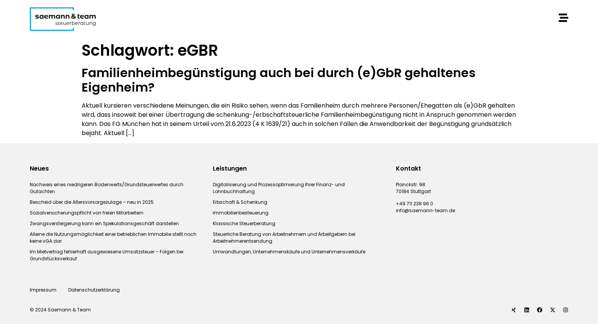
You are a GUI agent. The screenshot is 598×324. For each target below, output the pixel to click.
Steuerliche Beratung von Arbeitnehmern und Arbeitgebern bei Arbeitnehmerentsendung (284, 237)
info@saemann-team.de (425, 210)
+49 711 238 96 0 (414, 203)
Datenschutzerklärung (94, 290)
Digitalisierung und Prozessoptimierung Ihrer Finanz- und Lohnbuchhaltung (279, 188)
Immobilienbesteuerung (240, 213)
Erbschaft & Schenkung (240, 202)
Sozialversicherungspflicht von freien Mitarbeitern (86, 213)
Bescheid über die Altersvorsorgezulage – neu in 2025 (92, 202)
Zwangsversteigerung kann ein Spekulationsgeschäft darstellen (104, 223)
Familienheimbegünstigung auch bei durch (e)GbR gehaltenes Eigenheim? (279, 80)
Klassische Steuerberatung (244, 223)
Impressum (43, 290)
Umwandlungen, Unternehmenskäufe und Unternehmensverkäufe (289, 251)
